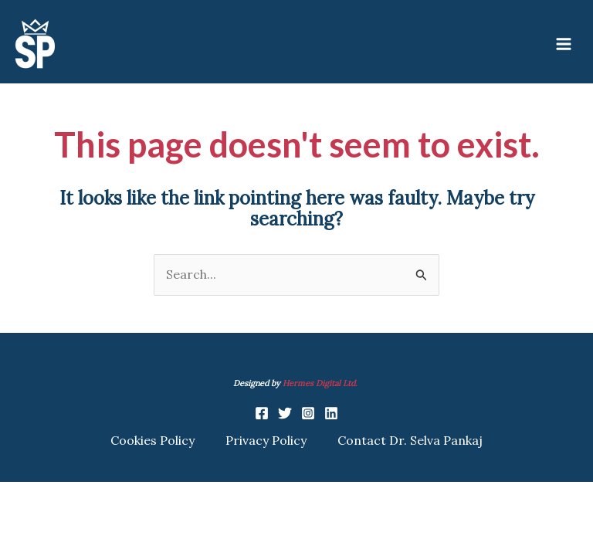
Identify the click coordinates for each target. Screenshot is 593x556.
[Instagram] (308, 413)
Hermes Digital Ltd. (321, 383)
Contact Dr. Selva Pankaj (410, 440)
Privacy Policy (266, 440)
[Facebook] (262, 413)
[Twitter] (285, 413)
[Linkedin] (331, 413)
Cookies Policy (152, 440)
